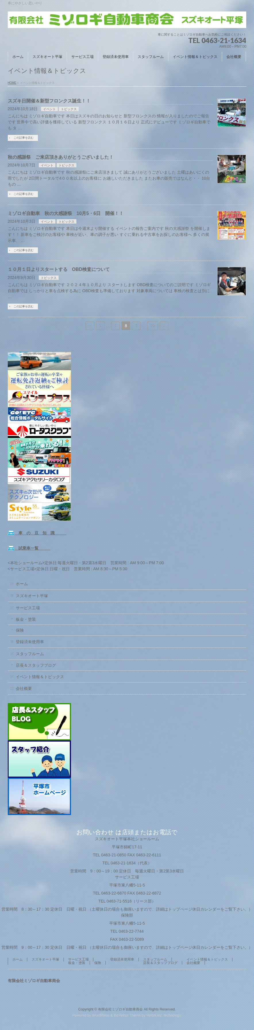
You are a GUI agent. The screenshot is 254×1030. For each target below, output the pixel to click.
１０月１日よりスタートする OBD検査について (59, 269)
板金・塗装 (26, 619)
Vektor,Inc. (154, 1015)
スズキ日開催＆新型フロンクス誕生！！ (49, 100)
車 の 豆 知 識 (37, 533)
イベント (49, 109)
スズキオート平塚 (32, 595)
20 (152, 325)
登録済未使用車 (30, 641)
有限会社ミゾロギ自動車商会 (120, 1009)
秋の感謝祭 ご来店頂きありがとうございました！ (60, 157)
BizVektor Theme (127, 1015)
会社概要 (24, 688)
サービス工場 (28, 608)
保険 (20, 630)
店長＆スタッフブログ (36, 665)
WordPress (100, 1015)
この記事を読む (24, 137)
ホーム (22, 583)
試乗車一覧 (29, 548)
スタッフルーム (30, 653)
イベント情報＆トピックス (40, 676)
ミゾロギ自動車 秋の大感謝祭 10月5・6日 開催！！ (66, 213)
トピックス (69, 109)
